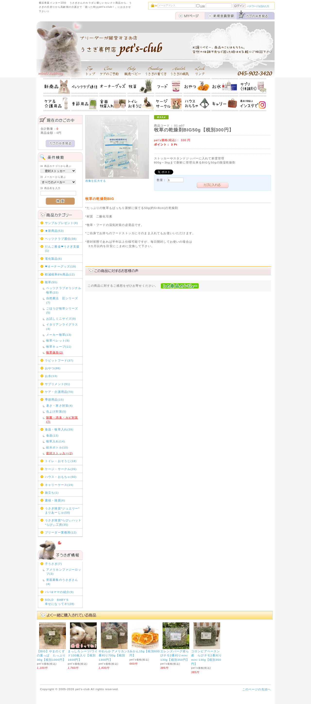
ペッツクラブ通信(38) (61, 238)
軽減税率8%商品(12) (60, 274)
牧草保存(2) (54, 352)
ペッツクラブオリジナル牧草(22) (63, 290)
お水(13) (51, 376)
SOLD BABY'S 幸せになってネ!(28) (63, 601)
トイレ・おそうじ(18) (61, 461)
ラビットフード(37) (59, 360)
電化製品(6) (53, 258)
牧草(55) (51, 282)
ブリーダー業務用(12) (61, 532)
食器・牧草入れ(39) (59, 429)
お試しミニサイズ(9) (61, 318)
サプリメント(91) (57, 384)
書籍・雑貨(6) (55, 500)
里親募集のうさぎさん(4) (62, 581)
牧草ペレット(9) (58, 340)
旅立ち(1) (52, 492)
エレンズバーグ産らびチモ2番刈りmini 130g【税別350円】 (174, 655)
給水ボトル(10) (57, 447)
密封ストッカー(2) (59, 453)
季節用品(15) (54, 399)
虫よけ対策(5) (56, 411)
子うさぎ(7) (53, 563)
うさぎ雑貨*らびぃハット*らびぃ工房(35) (63, 522)
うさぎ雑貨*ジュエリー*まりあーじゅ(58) (62, 510)
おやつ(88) (53, 368)
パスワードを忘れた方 (258, 6)
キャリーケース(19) (59, 484)
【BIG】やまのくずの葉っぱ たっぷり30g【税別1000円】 (51, 655)
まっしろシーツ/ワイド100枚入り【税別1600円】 (83, 655)
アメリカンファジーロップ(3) (63, 571)
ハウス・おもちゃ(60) (61, 476)
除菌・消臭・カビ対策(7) (62, 419)
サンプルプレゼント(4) (61, 222)
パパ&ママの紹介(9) (59, 591)
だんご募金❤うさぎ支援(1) (62, 248)
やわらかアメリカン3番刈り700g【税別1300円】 (114, 655)
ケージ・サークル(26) (61, 469)
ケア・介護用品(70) (59, 391)
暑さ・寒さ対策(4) (59, 405)
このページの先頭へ (256, 689)
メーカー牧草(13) (58, 334)
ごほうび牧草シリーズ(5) (62, 310)
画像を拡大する (95, 180)
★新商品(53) (54, 230)
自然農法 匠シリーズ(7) (62, 300)
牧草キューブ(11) (58, 346)
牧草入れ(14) (55, 441)
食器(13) (52, 435)
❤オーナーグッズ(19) (60, 266)
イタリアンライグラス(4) (62, 326)
